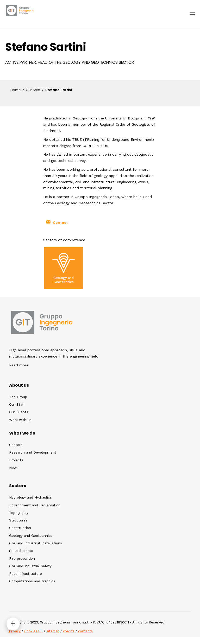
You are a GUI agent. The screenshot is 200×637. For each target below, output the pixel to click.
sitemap (52, 631)
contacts (85, 631)
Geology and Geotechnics (63, 280)
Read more (18, 365)
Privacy (15, 631)
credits (68, 631)
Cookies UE (33, 631)
